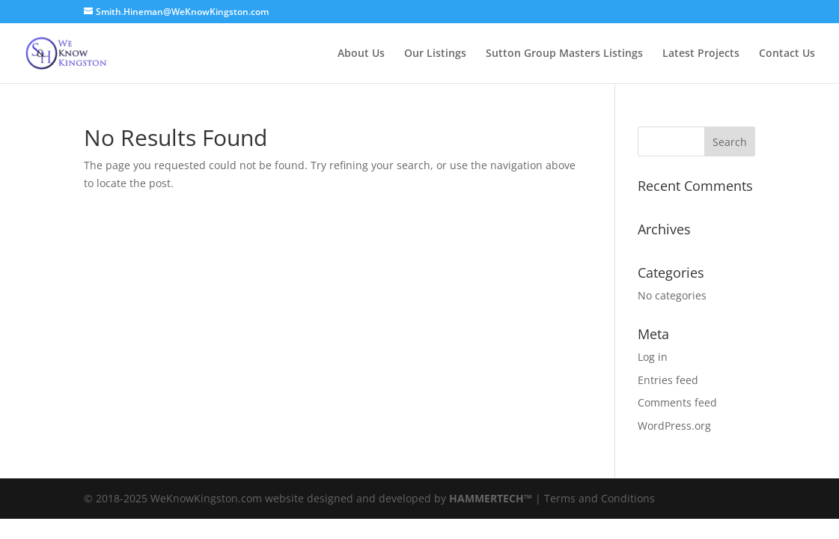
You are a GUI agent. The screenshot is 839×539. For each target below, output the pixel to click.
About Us (361, 54)
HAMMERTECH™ (490, 498)
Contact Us (787, 54)
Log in (653, 357)
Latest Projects (700, 54)
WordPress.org (674, 425)
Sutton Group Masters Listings (564, 54)
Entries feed (668, 380)
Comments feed (677, 402)
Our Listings (435, 54)
